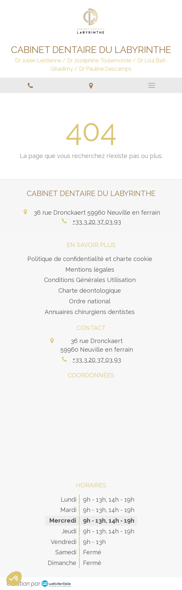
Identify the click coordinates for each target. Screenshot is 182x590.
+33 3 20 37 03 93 (97, 221)
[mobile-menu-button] (151, 85)
